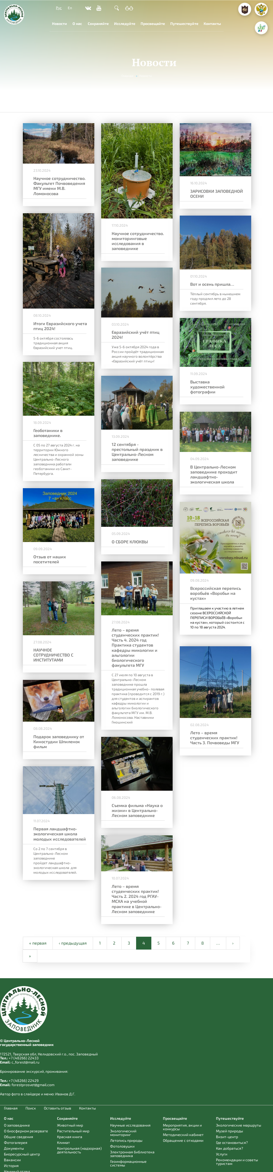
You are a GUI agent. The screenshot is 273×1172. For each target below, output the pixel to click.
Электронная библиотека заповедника (132, 1154)
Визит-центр (227, 1136)
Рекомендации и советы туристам (237, 1162)
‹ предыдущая (73, 942)
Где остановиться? (232, 1142)
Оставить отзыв (57, 1108)
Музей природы (229, 1131)
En (70, 8)
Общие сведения (18, 1136)
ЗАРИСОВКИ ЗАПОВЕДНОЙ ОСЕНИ (211, 193)
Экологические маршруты (238, 1125)
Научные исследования (130, 1125)
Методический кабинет (183, 1134)
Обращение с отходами (183, 1140)
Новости (59, 23)
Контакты (212, 23)
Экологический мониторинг (123, 1133)
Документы (14, 1148)
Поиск (30, 1108)
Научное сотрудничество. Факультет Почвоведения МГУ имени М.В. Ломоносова (59, 185)
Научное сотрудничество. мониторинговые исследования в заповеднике (135, 240)
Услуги (221, 1154)
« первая (38, 942)
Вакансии (12, 1160)
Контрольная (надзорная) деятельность (79, 1150)
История (11, 1165)
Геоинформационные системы (128, 1163)
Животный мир (70, 1125)
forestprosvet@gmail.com (33, 1084)
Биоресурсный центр (22, 1154)
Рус (59, 8)
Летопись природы (126, 1140)
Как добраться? (229, 1148)
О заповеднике (17, 1125)
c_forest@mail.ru (25, 1062)
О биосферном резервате (26, 1131)
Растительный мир (73, 1131)
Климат (63, 1142)
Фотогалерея (15, 1142)
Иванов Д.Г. (65, 1094)
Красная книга (69, 1136)
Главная (127, 75)
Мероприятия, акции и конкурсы (182, 1127)
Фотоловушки (122, 1146)
